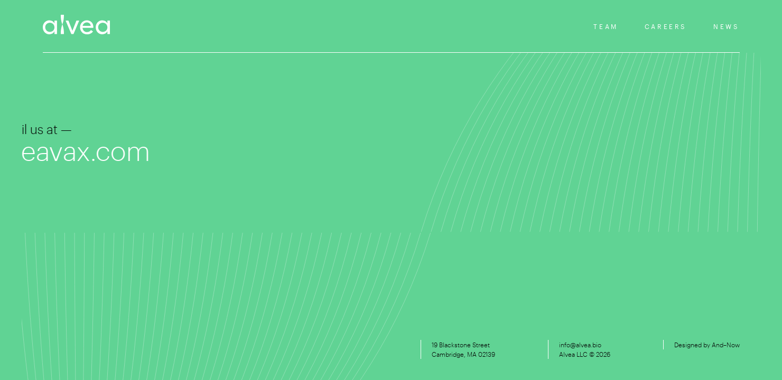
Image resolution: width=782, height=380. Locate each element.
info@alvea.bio (580, 344)
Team (605, 26)
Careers (666, 26)
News (726, 26)
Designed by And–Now (707, 344)
